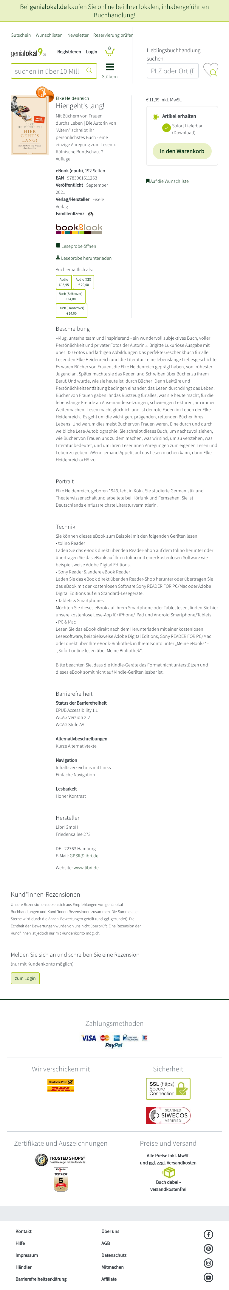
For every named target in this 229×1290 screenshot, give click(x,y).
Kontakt (23, 1231)
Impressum (27, 1255)
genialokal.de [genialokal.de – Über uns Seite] (48, 6)
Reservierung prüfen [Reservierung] (113, 35)
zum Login (25, 978)
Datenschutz (113, 1255)
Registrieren (69, 52)
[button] (110, 73)
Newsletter (78, 35)
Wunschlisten (49, 35)
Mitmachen (112, 1267)
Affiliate (109, 1279)
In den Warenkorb (182, 151)
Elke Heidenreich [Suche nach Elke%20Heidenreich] (72, 98)
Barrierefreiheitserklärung (41, 1279)
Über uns (110, 1231)
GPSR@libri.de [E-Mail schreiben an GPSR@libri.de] (84, 856)
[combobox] (47, 71)
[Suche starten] (89, 71)
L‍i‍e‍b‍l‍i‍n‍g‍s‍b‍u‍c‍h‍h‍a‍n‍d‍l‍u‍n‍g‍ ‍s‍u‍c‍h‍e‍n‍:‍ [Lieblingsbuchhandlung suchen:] (173, 54)
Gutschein (21, 35)
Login (91, 52)
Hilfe (20, 1243)
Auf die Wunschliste (167, 181)
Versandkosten (181, 1163)
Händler (23, 1267)
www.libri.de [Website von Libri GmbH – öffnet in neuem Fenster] (86, 867)
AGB (105, 1243)
